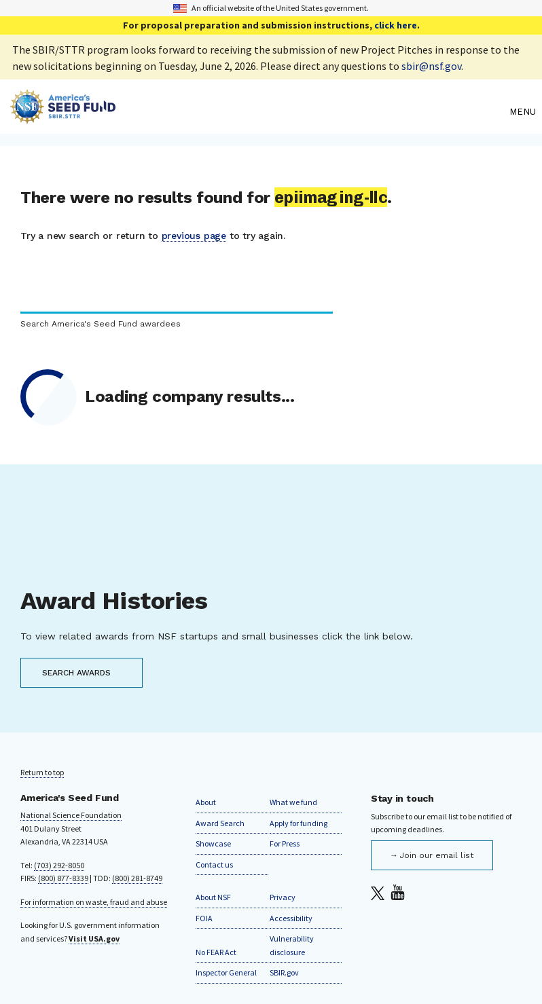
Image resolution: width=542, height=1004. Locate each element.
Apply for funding (298, 823)
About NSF (213, 897)
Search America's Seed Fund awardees (100, 324)
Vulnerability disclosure (292, 945)
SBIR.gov (284, 972)
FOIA (204, 918)
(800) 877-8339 (63, 878)
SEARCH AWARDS (76, 672)
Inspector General (226, 972)
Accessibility (291, 918)
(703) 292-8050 (59, 865)
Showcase (213, 843)
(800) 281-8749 (137, 878)
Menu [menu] (522, 112)
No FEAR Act (216, 952)
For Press (285, 843)
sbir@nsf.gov (431, 66)
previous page (194, 235)
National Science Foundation (71, 815)
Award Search (220, 823)
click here (395, 25)
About (206, 802)
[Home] (256, 112)
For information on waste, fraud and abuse (93, 902)
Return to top (42, 772)
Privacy (282, 897)
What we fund (293, 802)
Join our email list (436, 855)
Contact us (214, 864)
